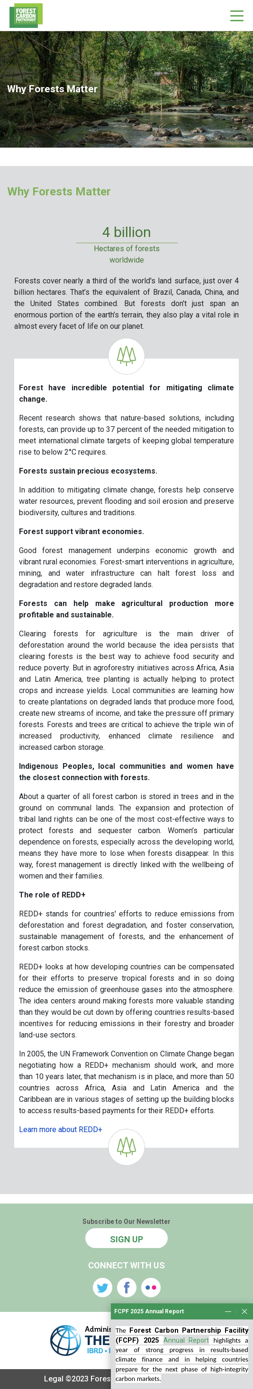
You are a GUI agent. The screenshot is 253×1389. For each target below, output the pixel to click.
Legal (53, 1378)
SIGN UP (126, 1239)
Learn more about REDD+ (60, 1129)
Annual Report (186, 1379)
